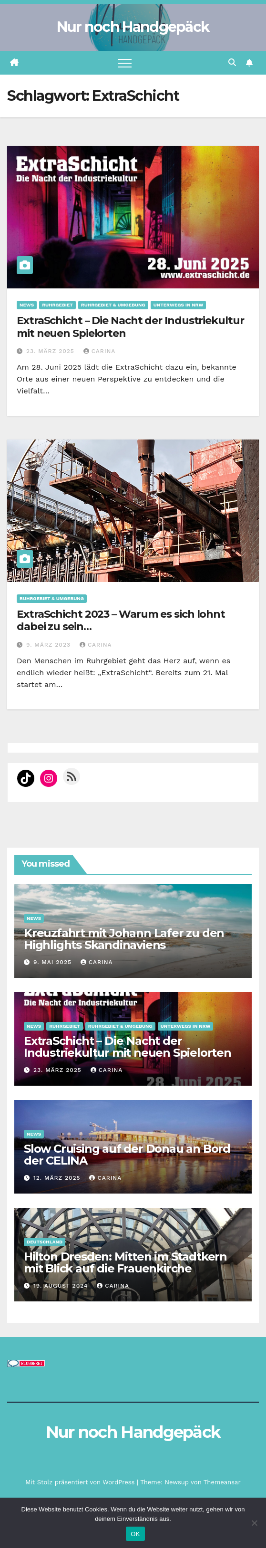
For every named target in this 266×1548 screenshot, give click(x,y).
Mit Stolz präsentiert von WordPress (81, 1482)
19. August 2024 (61, 1285)
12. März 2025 (58, 1178)
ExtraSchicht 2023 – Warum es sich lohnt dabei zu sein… (121, 620)
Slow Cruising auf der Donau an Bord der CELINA (127, 1154)
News (27, 304)
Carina (99, 351)
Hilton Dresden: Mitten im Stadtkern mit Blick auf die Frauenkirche (125, 1262)
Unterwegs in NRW (178, 304)
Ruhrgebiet (57, 304)
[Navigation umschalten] (125, 63)
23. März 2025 (51, 351)
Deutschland (44, 1241)
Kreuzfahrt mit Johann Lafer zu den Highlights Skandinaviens (124, 939)
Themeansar (222, 1482)
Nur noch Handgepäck (133, 27)
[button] (232, 62)
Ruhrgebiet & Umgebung (113, 304)
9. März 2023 (49, 644)
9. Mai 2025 (53, 962)
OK (135, 1534)
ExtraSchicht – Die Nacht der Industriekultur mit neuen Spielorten (130, 326)
